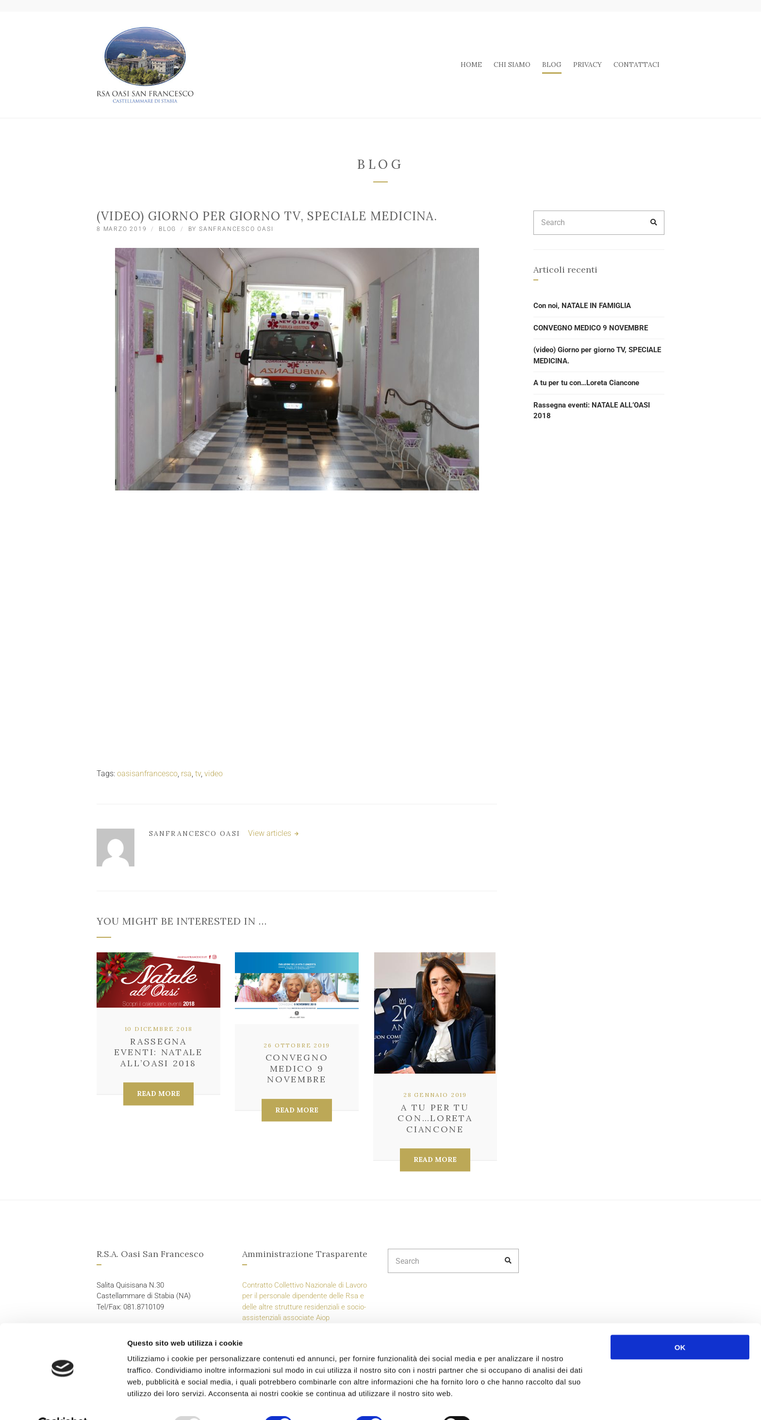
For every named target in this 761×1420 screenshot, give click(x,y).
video (213, 773)
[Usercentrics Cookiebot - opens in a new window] (62, 1401)
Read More (158, 1093)
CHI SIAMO (512, 64)
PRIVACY (587, 64)
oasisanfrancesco (147, 773)
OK (680, 1323)
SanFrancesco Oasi (236, 229)
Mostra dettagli (515, 1401)
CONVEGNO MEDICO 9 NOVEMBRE (297, 1068)
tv (198, 773)
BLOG (552, 64)
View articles (270, 833)
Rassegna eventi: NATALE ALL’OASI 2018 (158, 1052)
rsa (186, 773)
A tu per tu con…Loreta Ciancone (434, 1118)
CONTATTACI (636, 64)
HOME (471, 64)
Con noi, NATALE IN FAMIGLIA (582, 305)
